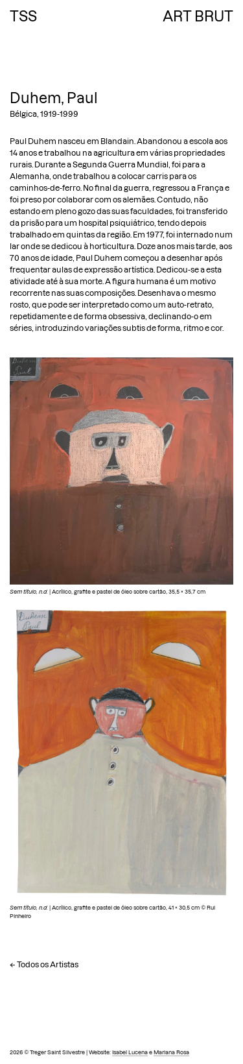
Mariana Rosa (171, 1052)
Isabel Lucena (130, 1052)
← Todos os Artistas (44, 964)
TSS (23, 16)
